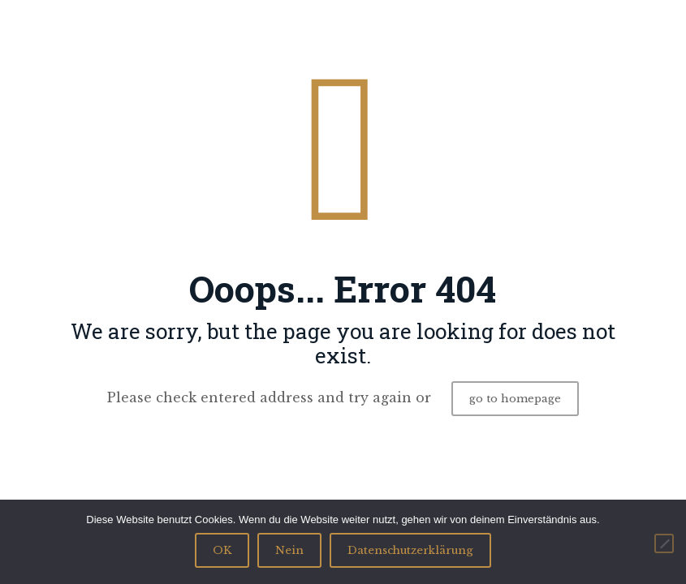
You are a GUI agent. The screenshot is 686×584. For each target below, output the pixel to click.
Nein (289, 550)
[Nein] (664, 543)
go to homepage (515, 399)
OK (222, 550)
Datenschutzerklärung (410, 550)
